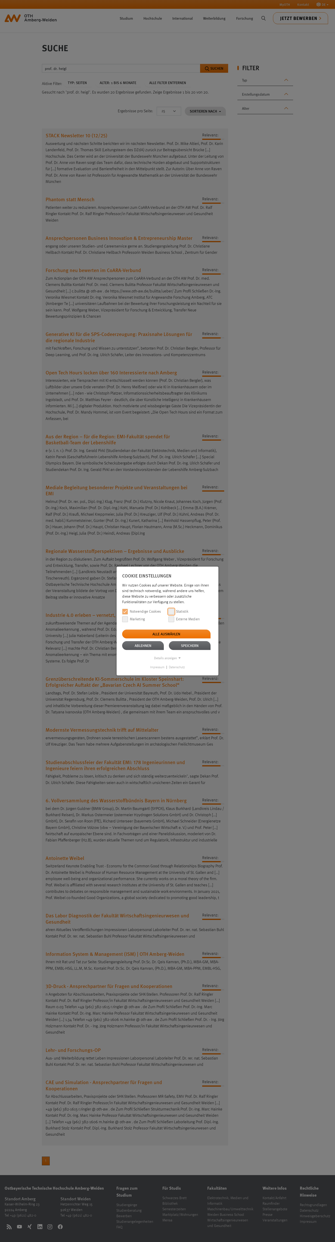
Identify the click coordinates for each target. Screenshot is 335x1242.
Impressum (157, 667)
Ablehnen (143, 645)
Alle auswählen (166, 634)
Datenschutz (177, 667)
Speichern (190, 645)
